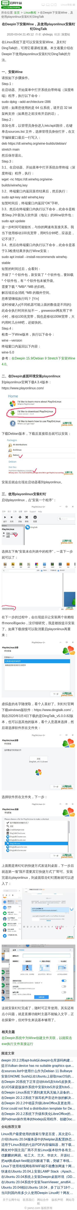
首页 (17, 12)
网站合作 (43, 1199)
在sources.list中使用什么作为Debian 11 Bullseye (36, 1071)
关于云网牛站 (11, 1199)
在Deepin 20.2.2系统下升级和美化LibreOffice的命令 (39, 1114)
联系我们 (28, 1199)
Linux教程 (30, 12)
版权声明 (57, 1199)
